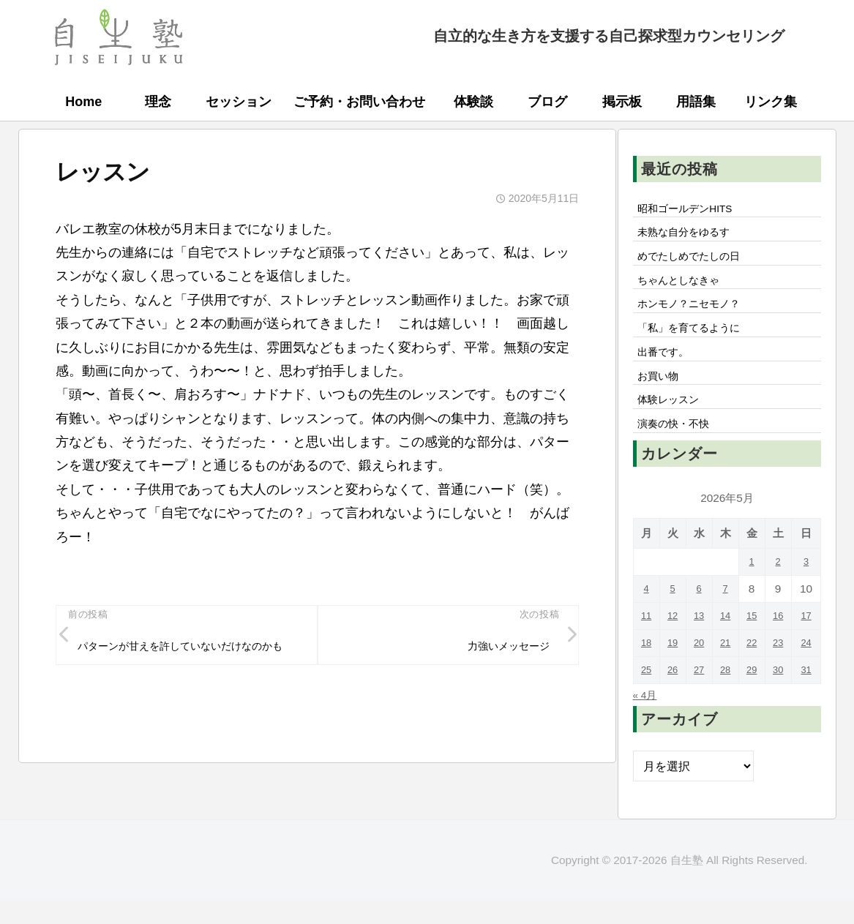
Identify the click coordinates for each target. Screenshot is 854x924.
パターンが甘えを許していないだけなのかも (191, 658)
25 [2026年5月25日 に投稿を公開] (646, 700)
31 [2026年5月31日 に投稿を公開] (807, 700)
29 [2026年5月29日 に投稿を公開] (754, 700)
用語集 (696, 101)
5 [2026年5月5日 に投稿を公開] (673, 619)
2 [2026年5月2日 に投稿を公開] (781, 592)
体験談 (473, 101)
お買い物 (662, 398)
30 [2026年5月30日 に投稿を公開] (780, 700)
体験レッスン (674, 425)
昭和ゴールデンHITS (693, 210)
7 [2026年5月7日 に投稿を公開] (727, 619)
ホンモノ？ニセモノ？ (697, 317)
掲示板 (622, 101)
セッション (238, 101)
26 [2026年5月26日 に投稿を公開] (673, 700)
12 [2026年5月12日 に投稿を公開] (673, 646)
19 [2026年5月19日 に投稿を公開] (673, 673)
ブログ (547, 101)
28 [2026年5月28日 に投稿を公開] (727, 700)
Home (83, 101)
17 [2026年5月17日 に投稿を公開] (807, 646)
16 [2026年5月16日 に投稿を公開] (780, 646)
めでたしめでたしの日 (697, 263)
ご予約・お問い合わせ (359, 101)
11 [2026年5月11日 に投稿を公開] (646, 646)
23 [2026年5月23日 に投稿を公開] (780, 673)
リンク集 (770, 101)
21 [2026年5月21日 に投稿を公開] (727, 673)
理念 (158, 101)
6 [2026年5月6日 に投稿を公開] (700, 619)
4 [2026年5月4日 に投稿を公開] (646, 619)
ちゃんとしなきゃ (686, 290)
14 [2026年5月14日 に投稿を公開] (727, 646)
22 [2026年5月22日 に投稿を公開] (754, 673)
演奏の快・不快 (680, 452)
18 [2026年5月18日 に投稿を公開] (646, 673)
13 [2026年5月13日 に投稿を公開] (700, 646)
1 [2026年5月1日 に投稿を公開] (754, 592)
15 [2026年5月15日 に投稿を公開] (754, 646)
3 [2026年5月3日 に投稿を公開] (807, 592)
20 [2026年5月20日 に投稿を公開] (700, 673)
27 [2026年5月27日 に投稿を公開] (700, 700)
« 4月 (647, 725)
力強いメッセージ (500, 649)
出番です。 (668, 371)
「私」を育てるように (697, 344)
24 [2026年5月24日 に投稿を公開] (807, 673)
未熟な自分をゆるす (691, 237)
